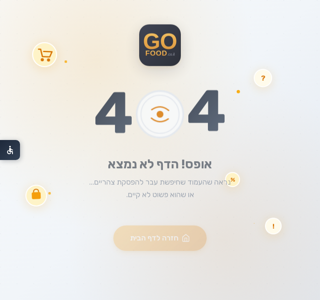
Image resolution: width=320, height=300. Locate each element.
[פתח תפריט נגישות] (10, 150)
